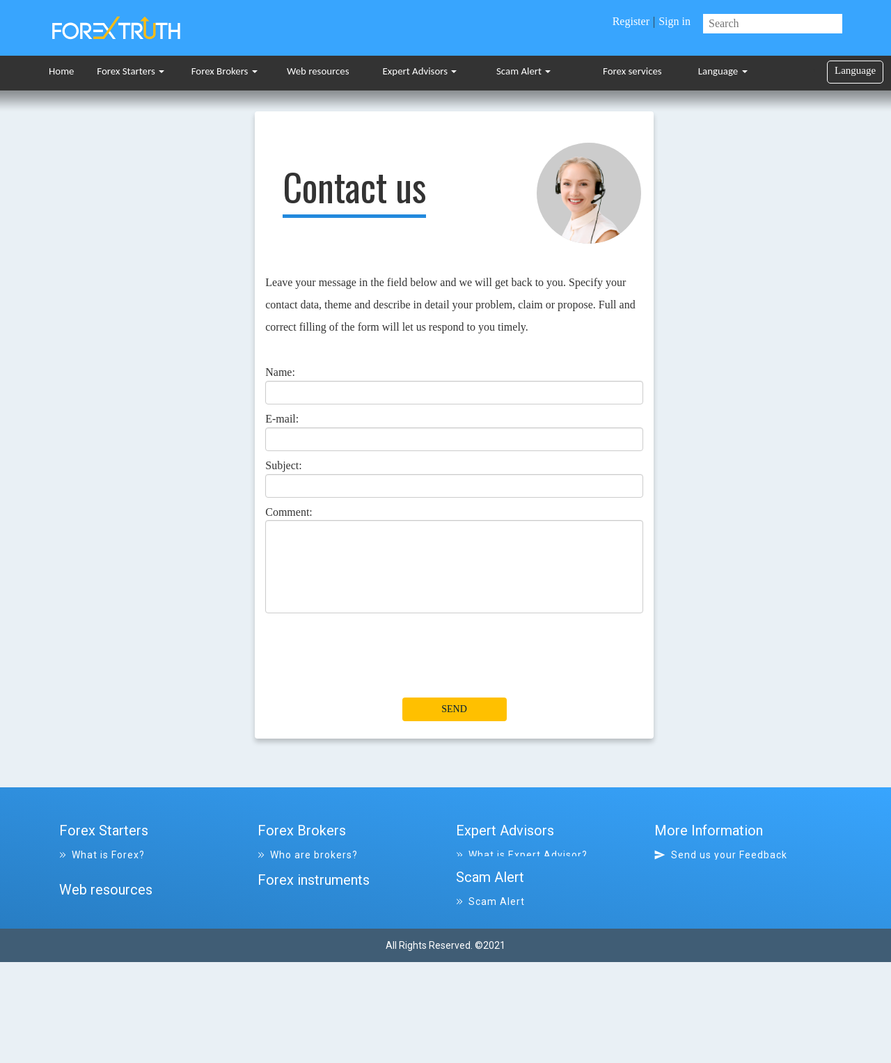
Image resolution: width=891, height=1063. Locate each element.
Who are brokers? (308, 854)
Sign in (675, 21)
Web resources (318, 71)
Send (454, 709)
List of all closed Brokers (326, 891)
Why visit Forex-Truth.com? (730, 873)
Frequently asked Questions (135, 909)
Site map (685, 891)
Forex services (632, 71)
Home (61, 71)
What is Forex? (102, 854)
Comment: (289, 512)
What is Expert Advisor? (522, 854)
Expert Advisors (420, 71)
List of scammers (506, 981)
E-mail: (282, 419)
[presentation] (371, 663)
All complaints (498, 963)
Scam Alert (523, 71)
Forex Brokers (224, 71)
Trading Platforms (111, 927)
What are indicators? (117, 891)
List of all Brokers (308, 873)
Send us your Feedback (720, 854)
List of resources (108, 999)
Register (631, 21)
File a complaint (502, 945)
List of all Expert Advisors (526, 873)
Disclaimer (694, 909)
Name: (280, 372)
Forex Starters (130, 71)
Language (723, 71)
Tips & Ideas (96, 945)
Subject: (283, 465)
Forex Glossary (102, 873)
